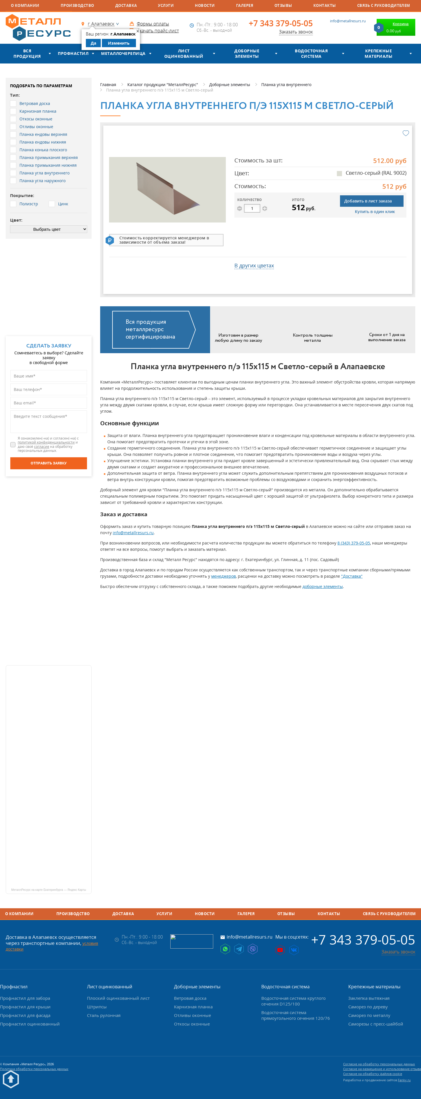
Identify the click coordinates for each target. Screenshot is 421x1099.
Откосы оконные (192, 1024)
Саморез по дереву (368, 1006)
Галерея (244, 5)
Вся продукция (27, 53)
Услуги (166, 5)
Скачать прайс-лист (158, 30)
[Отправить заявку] (48, 463)
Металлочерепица (123, 53)
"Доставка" (352, 576)
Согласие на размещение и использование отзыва (382, 1069)
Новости (205, 5)
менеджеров (223, 576)
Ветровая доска (190, 998)
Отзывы (283, 5)
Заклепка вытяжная (369, 998)
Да (93, 43)
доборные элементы (323, 586)
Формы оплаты (153, 24)
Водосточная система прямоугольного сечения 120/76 (295, 1015)
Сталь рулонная (103, 1015)
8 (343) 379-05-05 (353, 543)
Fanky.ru (404, 1080)
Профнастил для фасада (25, 1015)
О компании (25, 5)
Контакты (324, 5)
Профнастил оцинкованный (30, 1024)
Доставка (126, 5)
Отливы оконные (192, 1015)
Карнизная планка (193, 1006)
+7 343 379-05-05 (281, 23)
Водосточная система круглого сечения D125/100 (293, 1001)
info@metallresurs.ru (348, 20)
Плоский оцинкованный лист (118, 998)
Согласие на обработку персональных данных (379, 1064)
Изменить (119, 43)
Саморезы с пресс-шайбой (375, 1024)
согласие (41, 446)
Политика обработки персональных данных (34, 1069)
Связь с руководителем (383, 5)
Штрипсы (97, 1006)
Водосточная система (311, 53)
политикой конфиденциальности (46, 442)
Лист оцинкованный (183, 53)
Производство (77, 5)
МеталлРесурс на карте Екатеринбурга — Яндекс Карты (48, 889)
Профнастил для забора (25, 998)
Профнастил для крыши (25, 1006)
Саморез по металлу (369, 1015)
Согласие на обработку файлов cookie (372, 1074)
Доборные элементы (246, 53)
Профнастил (73, 53)
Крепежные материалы (378, 53)
